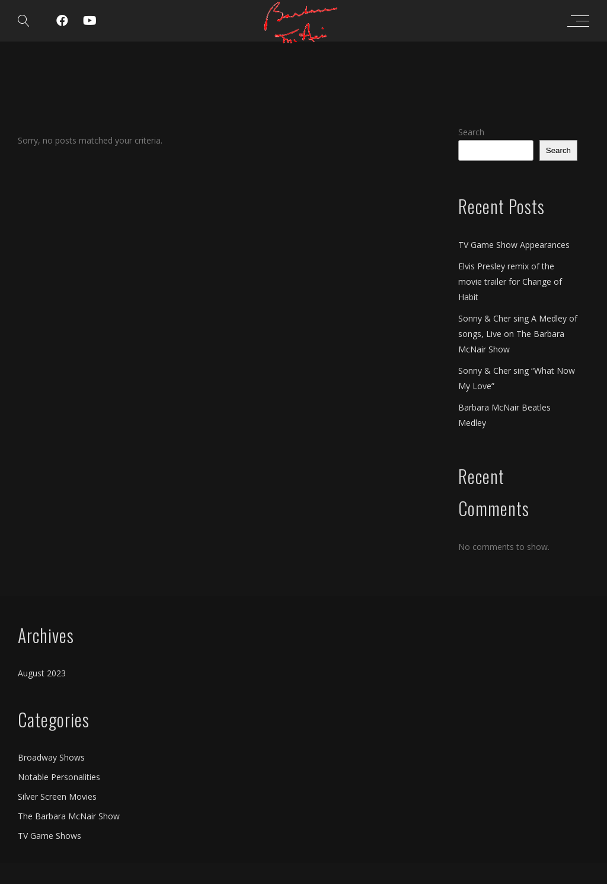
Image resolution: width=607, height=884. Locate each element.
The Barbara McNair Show (69, 816)
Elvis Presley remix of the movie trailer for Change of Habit (510, 281)
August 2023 (42, 673)
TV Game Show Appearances (514, 244)
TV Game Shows (49, 835)
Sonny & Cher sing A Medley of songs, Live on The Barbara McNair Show (517, 334)
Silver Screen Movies (57, 796)
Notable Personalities (59, 777)
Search (471, 132)
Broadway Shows (51, 757)
